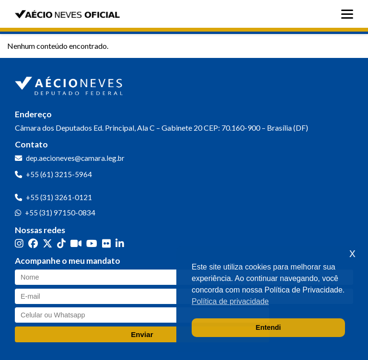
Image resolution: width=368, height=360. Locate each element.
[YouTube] (91, 243)
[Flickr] (106, 243)
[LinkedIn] (119, 243)
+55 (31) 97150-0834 (60, 212)
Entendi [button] (268, 327)
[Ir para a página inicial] (70, 84)
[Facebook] (33, 243)
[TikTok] (61, 243)
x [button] (352, 253)
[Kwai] (75, 243)
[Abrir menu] (349, 14)
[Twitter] (47, 243)
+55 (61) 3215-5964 (59, 174)
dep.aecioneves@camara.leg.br (75, 158)
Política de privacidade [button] (230, 301)
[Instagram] (19, 243)
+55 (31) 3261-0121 (59, 197)
